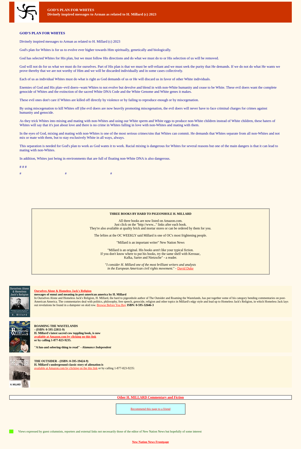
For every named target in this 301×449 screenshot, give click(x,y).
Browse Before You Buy (111, 305)
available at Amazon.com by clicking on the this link (66, 368)
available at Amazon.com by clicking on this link (65, 337)
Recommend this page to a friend (151, 409)
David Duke (185, 269)
